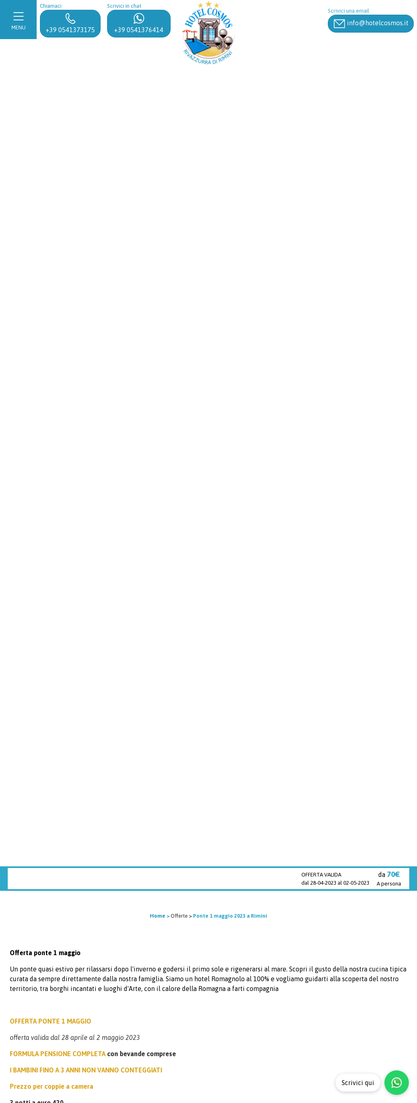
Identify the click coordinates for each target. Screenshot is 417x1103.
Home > (159, 916)
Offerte (179, 916)
